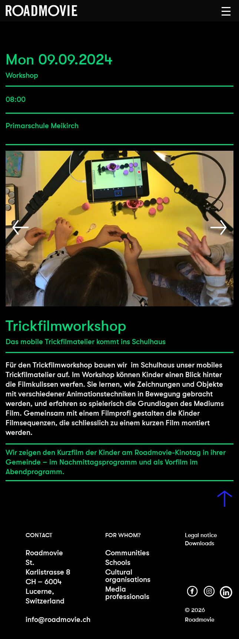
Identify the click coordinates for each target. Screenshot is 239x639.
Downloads (199, 543)
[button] (226, 11)
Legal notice (201, 535)
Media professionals (127, 593)
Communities (127, 553)
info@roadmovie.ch (58, 619)
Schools (117, 562)
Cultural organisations (127, 576)
